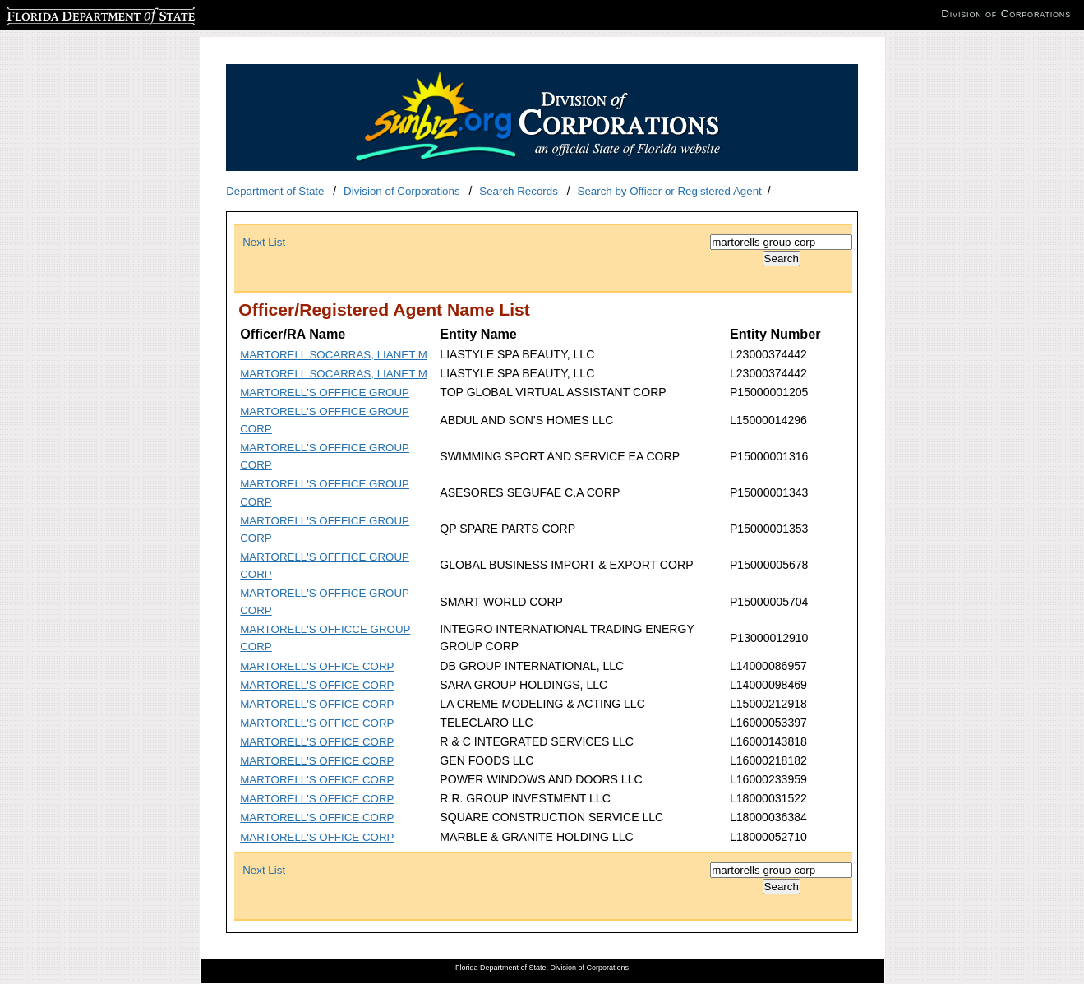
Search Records (518, 191)
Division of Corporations (402, 191)
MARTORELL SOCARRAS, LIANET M (333, 355)
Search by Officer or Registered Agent (670, 191)
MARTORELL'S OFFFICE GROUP (324, 392)
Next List (263, 242)
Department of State (275, 191)
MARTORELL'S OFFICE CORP (317, 666)
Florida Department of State (74, 13)
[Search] (781, 242)
